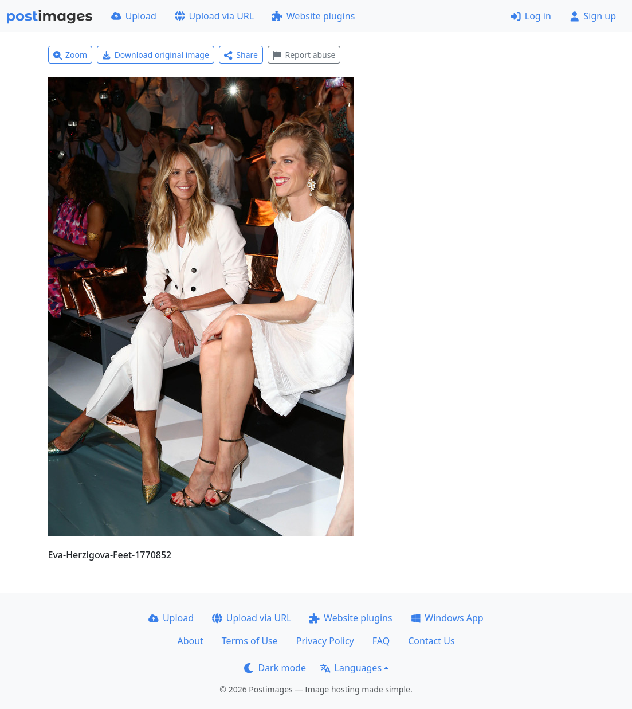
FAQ (381, 640)
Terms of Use (250, 640)
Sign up (593, 16)
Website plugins (313, 16)
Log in (531, 16)
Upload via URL (214, 16)
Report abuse (304, 54)
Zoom (70, 54)
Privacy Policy (325, 640)
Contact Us (431, 640)
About (190, 640)
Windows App (447, 618)
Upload (133, 16)
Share (241, 54)
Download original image (155, 54)
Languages (351, 667)
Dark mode (275, 667)
